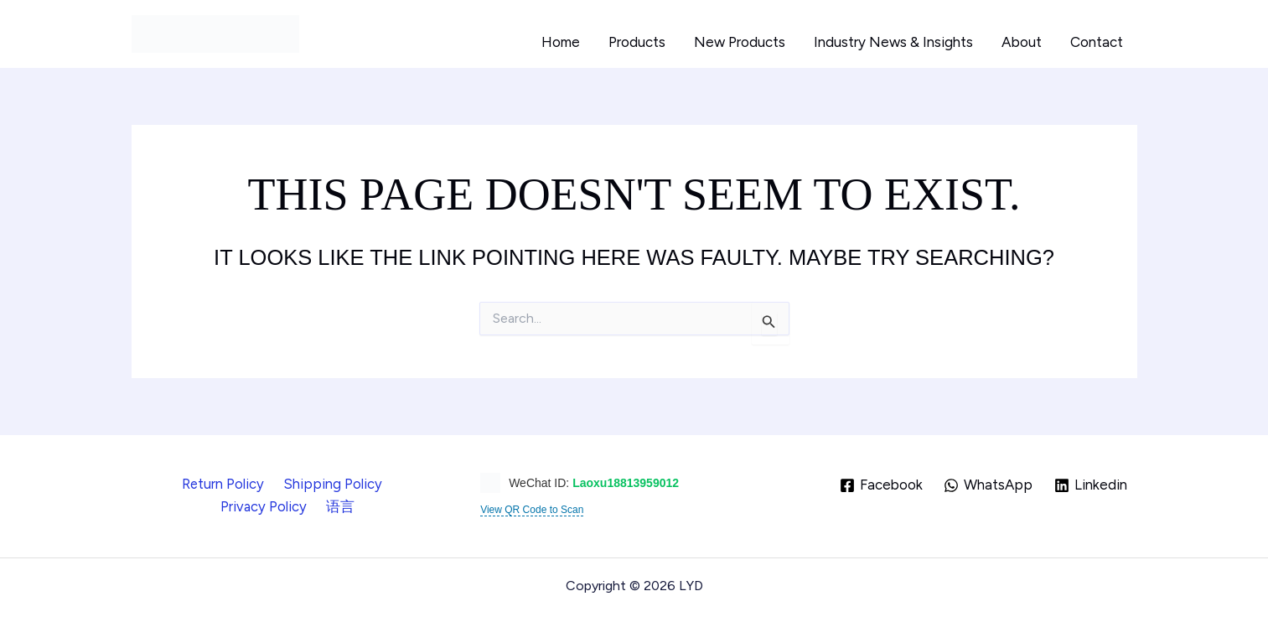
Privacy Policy (386, 483)
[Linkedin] (1090, 485)
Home (560, 42)
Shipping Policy (279, 483)
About (1021, 42)
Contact (1096, 42)
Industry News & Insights (893, 42)
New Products (739, 42)
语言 (288, 506)
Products (636, 42)
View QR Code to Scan (531, 510)
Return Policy (173, 483)
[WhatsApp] (988, 485)
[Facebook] (880, 485)
